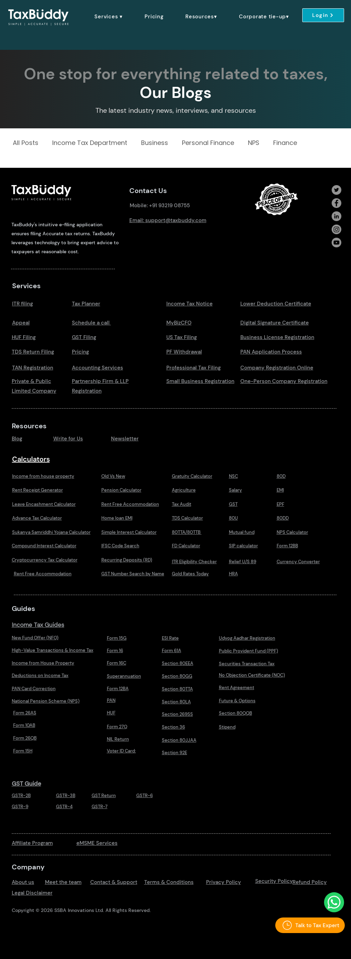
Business (154, 143)
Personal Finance (208, 143)
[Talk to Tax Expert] (310, 925)
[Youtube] (336, 242)
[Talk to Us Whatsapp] (334, 902)
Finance (285, 143)
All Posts (25, 143)
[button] (109, 17)
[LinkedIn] (336, 216)
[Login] (323, 15)
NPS (253, 143)
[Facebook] (336, 203)
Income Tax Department (89, 143)
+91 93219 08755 (169, 205)
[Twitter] (336, 190)
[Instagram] (336, 229)
